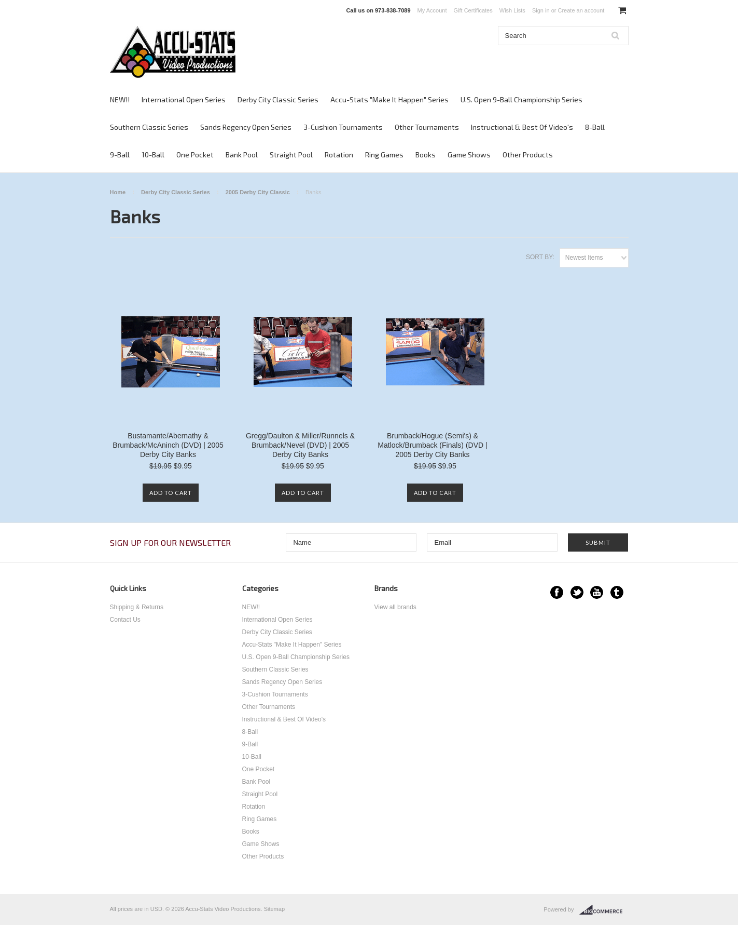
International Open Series (184, 99)
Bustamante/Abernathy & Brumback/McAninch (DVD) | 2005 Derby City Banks (168, 445)
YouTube (596, 592)
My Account (432, 10)
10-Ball (153, 154)
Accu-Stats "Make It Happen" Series (389, 99)
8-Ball (595, 127)
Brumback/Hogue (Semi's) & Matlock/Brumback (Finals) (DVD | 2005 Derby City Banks (432, 445)
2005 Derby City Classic (258, 192)
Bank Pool (242, 154)
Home (118, 192)
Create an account (581, 10)
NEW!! (120, 99)
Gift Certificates (473, 10)
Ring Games (384, 154)
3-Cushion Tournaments (343, 127)
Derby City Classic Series (278, 99)
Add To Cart (170, 492)
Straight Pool (291, 154)
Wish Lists (512, 10)
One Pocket (195, 154)
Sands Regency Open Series (245, 127)
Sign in (541, 10)
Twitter (576, 592)
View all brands (395, 607)
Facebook (556, 592)
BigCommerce (604, 910)
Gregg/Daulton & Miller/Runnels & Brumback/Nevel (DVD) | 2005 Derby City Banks (300, 445)
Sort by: (540, 257)
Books (425, 154)
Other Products (528, 154)
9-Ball (120, 154)
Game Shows (469, 154)
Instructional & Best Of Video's (522, 127)
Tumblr (616, 592)
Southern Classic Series (149, 127)
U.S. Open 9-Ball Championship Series (521, 99)
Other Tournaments (427, 127)
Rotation (339, 154)
